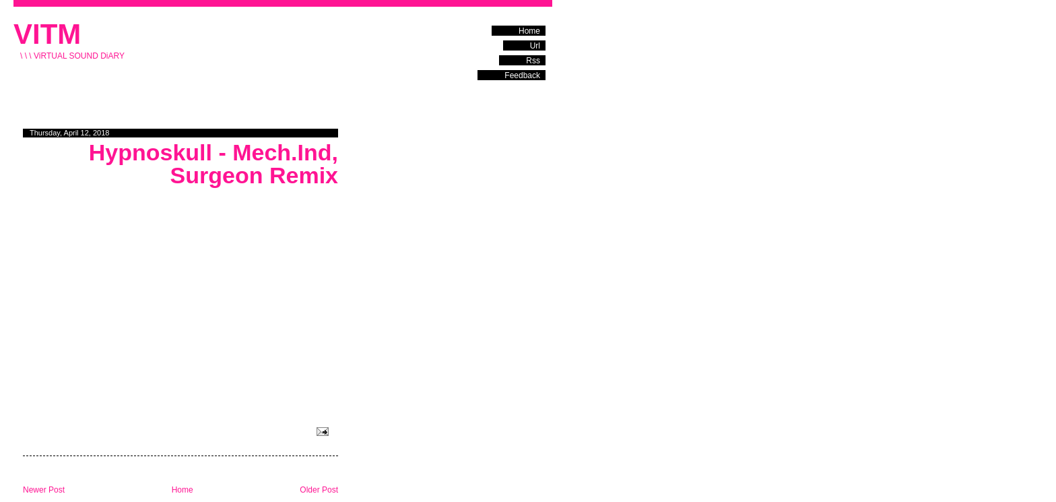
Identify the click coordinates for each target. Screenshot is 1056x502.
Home (529, 31)
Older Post (319, 490)
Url (535, 46)
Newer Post (44, 490)
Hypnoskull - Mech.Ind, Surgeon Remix (213, 163)
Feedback (522, 75)
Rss (533, 60)
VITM (47, 34)
